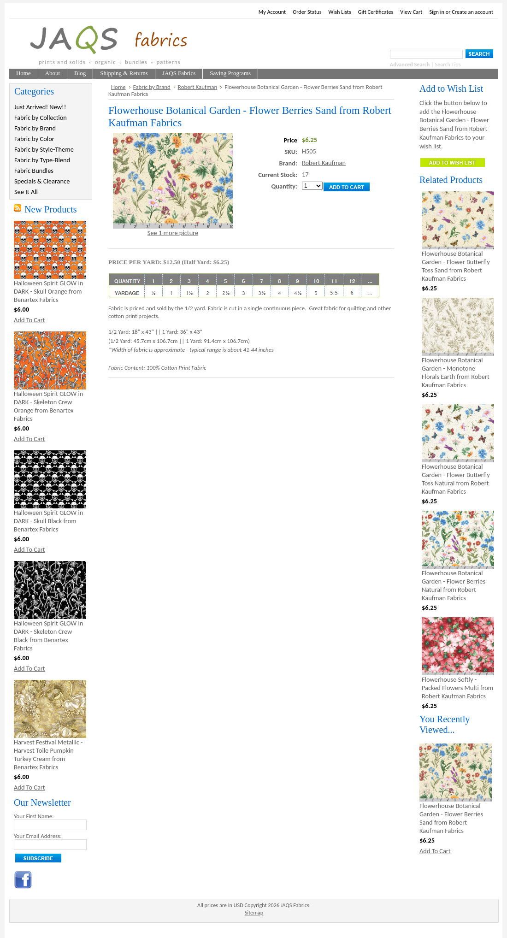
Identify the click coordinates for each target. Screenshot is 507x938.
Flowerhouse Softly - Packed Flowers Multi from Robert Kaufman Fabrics (457, 687)
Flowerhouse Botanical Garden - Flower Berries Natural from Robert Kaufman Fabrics (453, 585)
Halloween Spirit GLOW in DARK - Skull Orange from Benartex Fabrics (48, 291)
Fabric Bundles (33, 170)
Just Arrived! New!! (40, 107)
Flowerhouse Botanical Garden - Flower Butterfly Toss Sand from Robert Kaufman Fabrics (456, 266)
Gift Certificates (376, 11)
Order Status (307, 11)
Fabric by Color (34, 139)
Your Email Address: (38, 835)
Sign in (436, 11)
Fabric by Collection (40, 117)
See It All (26, 192)
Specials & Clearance (42, 181)
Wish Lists (340, 11)
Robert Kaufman (197, 86)
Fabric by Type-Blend (42, 160)
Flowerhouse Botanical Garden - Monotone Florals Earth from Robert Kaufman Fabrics (455, 372)
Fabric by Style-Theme (44, 149)
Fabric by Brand (35, 128)
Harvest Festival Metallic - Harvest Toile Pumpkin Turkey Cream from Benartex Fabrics (48, 754)
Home (118, 86)
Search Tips (448, 64)
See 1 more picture (172, 233)
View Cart (411, 11)
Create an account (472, 11)
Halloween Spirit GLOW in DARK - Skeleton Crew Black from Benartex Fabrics (48, 635)
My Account (272, 11)
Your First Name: (34, 816)
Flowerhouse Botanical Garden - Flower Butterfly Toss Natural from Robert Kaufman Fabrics (456, 479)
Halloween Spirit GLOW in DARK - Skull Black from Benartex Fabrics (48, 520)
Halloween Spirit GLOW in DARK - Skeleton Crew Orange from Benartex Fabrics (48, 406)
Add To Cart (29, 320)
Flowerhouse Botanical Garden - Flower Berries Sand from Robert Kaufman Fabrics (451, 818)
